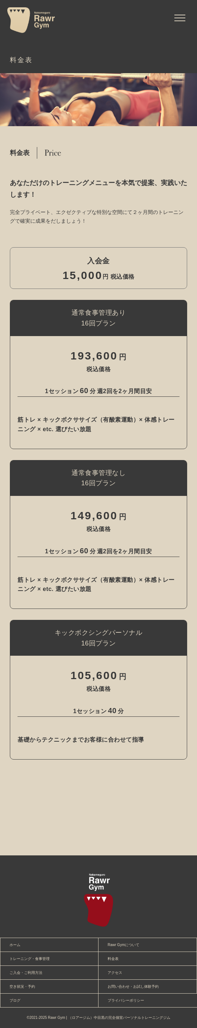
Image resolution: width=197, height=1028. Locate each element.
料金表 (113, 959)
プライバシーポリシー (126, 1000)
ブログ (14, 1000)
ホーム (14, 945)
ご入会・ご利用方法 (25, 973)
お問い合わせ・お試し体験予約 (133, 986)
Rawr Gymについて (123, 945)
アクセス (115, 973)
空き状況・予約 (22, 986)
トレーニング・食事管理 (29, 959)
